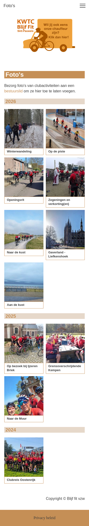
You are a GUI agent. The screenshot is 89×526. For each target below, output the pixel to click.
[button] (82, 5)
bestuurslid (13, 91)
